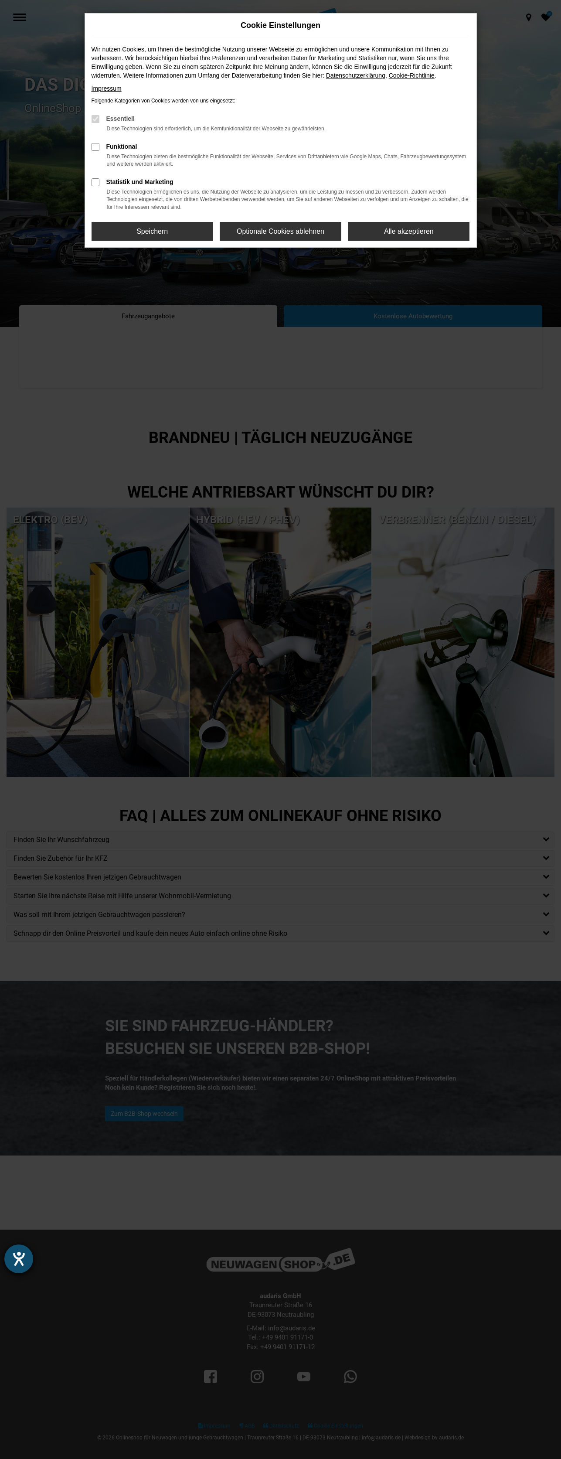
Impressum (107, 88)
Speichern (152, 231)
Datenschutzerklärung (355, 75)
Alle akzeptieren (409, 231)
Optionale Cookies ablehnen (280, 231)
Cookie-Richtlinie (412, 75)
